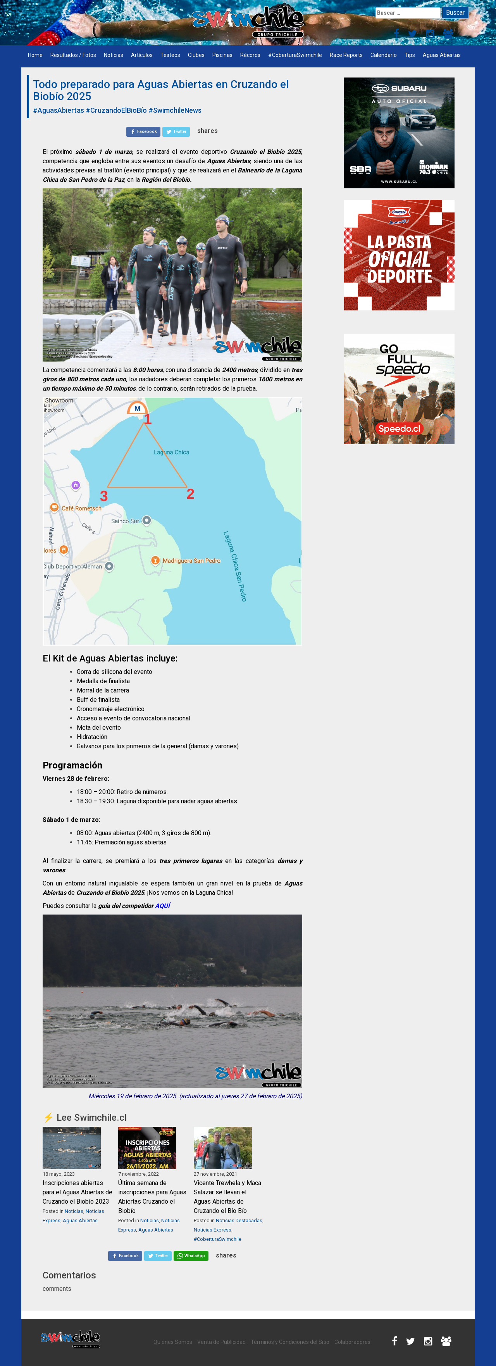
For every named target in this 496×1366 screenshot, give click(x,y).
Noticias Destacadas (239, 1220)
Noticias (113, 55)
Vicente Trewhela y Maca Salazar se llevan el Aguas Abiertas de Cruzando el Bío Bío (227, 1196)
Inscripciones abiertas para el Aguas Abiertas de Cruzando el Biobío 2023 (77, 1192)
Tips (410, 55)
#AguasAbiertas (58, 110)
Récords (250, 55)
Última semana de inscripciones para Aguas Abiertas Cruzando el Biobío (152, 1196)
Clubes (196, 55)
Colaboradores (352, 1342)
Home (35, 55)
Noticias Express (212, 1230)
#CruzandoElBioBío (116, 110)
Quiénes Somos (172, 1342)
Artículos (142, 55)
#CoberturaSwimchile (295, 55)
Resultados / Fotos (73, 55)
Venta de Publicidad (221, 1342)
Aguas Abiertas (442, 55)
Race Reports (346, 55)
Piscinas (222, 55)
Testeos (170, 55)
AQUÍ (163, 906)
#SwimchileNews (175, 110)
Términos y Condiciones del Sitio (290, 1342)
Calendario (383, 55)
